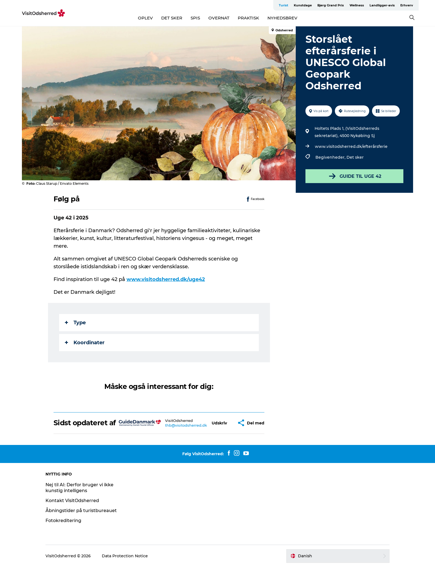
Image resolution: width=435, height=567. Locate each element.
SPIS (195, 18)
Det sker (355, 157)
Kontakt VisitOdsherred (72, 500)
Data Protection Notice (125, 555)
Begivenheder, (331, 157)
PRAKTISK (248, 18)
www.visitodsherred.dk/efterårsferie (351, 146)
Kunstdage (303, 5)
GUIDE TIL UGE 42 (354, 176)
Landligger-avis (382, 5)
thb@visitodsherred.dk (186, 425)
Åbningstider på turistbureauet (81, 510)
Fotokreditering (63, 520)
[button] (219, 423)
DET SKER (171, 18)
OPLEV (145, 18)
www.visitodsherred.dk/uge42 (166, 279)
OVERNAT (218, 18)
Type (75, 323)
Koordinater (85, 343)
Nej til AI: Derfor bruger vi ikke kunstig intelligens (79, 487)
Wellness (357, 5)
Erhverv (406, 5)
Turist (283, 5)
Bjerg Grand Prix (330, 5)
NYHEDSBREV (282, 18)
